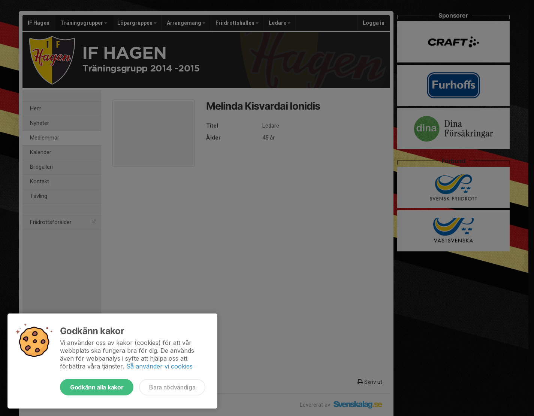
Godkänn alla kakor (96, 387)
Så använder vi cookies (159, 366)
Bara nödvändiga (172, 387)
